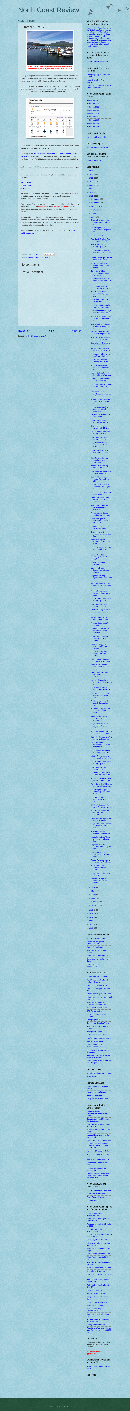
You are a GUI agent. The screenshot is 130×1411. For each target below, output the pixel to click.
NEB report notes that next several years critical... (101, 472)
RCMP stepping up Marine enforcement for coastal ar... (101, 612)
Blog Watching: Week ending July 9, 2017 (99, 768)
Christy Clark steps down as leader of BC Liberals (101, 259)
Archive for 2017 (93, 123)
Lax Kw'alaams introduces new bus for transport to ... (101, 326)
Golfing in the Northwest (96, 1325)
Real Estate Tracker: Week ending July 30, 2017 (101, 240)
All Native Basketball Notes (97, 1293)
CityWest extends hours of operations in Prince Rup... (101, 826)
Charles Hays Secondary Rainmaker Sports (96, 1214)
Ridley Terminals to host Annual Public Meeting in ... (101, 281)
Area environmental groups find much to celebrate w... (101, 318)
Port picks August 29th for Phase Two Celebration (100, 306)
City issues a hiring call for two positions (101, 300)
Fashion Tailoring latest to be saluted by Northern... (101, 861)
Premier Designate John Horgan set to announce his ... (101, 593)
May (93, 891)
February (95, 902)
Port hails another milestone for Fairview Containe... (101, 732)
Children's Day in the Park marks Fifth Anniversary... (101, 806)
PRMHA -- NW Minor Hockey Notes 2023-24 (97, 1230)
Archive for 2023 (93, 104)
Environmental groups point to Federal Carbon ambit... (101, 710)
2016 (91, 910)
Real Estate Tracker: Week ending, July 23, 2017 (101, 433)
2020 (91, 185)
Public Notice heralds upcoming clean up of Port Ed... (100, 265)
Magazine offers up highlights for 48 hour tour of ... (101, 578)
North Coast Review (48, 10)
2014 (91, 917)
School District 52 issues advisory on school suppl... (100, 557)
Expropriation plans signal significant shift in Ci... (100, 355)
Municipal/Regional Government (99, 1073)
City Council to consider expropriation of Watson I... (100, 452)
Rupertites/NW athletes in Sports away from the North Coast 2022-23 (99, 1330)
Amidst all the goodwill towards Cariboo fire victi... (99, 703)
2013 (91, 921)
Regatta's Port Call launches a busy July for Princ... (101, 847)
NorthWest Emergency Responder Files (95, 943)
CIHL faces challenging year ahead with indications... (99, 460)
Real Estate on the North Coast (98, 1159)
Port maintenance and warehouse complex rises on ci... (101, 394)
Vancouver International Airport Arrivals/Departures (98, 1056)
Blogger (76, 1406)
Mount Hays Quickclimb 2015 (98, 1240)
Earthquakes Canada (95, 1031)
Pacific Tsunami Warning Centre (99, 1038)
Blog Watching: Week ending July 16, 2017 (99, 605)
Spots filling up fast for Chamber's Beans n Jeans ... (99, 867)
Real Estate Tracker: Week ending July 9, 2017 (101, 763)
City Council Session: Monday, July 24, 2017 (100, 427)
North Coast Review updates (97, 62)
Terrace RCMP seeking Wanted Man (99, 467)
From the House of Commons (98, 1092)
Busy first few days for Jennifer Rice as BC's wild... (100, 479)
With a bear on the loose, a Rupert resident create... (101, 312)
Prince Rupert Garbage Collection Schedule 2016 (96, 1003)
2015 (91, 914)
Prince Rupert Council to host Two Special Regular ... (101, 252)
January (94, 905)
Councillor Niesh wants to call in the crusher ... (100, 344)
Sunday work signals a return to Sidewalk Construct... (99, 409)
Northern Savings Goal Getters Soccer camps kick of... (100, 881)
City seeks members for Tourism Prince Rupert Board (100, 854)
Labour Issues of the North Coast (99, 1140)
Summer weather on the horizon (38, 258)
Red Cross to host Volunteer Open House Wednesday (100, 745)
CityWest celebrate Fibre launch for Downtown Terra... (100, 726)
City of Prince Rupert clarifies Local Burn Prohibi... (99, 445)
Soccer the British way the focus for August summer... (100, 500)
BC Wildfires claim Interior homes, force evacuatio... (101, 774)
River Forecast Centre (95, 1041)
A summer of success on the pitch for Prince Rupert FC (100, 631)
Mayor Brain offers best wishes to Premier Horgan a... (99, 507)
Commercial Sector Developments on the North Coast (97, 1114)
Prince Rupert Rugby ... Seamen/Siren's (95, 1310)
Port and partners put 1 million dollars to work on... (100, 367)
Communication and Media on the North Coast (98, 1120)
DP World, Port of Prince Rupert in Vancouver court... (100, 695)
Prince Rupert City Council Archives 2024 (97, 965)
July (93, 217)
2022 (91, 178)
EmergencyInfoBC (93, 1020)
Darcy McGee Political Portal (97, 1099)
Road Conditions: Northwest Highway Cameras (97, 981)
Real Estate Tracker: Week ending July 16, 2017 (101, 600)
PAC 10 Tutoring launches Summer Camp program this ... (101, 585)
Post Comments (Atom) (37, 336)
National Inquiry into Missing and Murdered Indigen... (100, 646)
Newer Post (24, 330)
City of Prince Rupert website (97, 985)
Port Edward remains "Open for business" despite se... (101, 287)
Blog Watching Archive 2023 (97, 147)
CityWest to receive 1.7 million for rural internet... (101, 689)
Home (50, 330)
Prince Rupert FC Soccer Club (98, 1305)
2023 (91, 174)
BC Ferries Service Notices (97, 1008)
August (94, 213)
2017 (91, 196)
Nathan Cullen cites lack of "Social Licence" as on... (101, 374)
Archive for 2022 (93, 107)
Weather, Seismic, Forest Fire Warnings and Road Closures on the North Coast (99, 1175)
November (95, 203)
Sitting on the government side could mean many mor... (100, 401)
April (93, 895)
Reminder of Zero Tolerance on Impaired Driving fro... (101, 785)
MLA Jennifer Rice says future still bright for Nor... (101, 333)
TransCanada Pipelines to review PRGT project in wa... (100, 294)
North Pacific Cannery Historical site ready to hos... (100, 667)
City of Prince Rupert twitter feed (99, 994)
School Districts (92, 1076)
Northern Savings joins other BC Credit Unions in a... (101, 682)
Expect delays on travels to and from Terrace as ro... (101, 349)
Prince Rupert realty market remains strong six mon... (101, 751)
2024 (91, 171)
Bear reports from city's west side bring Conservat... (99, 674)
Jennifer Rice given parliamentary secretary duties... (100, 542)
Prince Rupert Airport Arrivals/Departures (94, 1046)
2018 (91, 192)
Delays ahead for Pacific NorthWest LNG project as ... (100, 486)
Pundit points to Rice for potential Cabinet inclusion (100, 812)
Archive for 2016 (93, 127)
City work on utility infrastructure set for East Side (101, 534)
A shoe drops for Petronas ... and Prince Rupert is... (101, 380)
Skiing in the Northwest (95, 1290)
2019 (91, 189)
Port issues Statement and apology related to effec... (101, 779)
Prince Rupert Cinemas (95, 1197)
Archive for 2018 (93, 120)
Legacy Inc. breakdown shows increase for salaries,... (99, 638)
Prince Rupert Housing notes (97, 956)
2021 (91, 182)
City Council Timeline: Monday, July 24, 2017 (100, 361)
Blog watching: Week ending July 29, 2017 (99, 246)
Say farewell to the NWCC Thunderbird (101, 416)
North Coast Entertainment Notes (99, 1190)
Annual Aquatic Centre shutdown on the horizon (101, 514)
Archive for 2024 (93, 100)
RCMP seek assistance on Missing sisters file (101, 819)
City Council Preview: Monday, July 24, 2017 (100, 421)
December (95, 199)
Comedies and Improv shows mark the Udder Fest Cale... (100, 273)
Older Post (76, 330)
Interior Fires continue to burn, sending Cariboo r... (101, 757)
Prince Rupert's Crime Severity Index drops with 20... (101, 230)
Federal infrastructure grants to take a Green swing (100, 799)
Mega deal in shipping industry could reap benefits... (99, 718)
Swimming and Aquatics (96, 1271)
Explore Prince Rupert (95, 947)
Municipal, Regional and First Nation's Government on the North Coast (97, 1145)
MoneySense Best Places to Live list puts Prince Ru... (100, 839)
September (95, 210)
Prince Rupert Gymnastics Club (98, 1254)
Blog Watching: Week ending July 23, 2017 (99, 438)
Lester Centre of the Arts (96, 1194)
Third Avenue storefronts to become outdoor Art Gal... (101, 832)
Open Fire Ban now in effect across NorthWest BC (101, 738)
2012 (91, 924)
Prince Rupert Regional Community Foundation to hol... (100, 792)
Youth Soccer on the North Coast (99, 1268)
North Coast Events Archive (97, 137)
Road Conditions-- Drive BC (97, 977)
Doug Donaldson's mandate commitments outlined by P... (101, 386)
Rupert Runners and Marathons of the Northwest (98, 1320)
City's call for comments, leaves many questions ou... (100, 222)
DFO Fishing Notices (94, 1011)
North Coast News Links (96, 938)
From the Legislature (94, 1095)
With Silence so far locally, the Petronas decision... (101, 338)
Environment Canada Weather (98, 1023)
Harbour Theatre (93, 1200)
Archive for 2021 (93, 110)
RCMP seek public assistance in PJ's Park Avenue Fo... (100, 521)
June (93, 887)
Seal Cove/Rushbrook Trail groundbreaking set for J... (101, 549)
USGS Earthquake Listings (97, 1035)
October (94, 206)
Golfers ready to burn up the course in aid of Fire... (101, 660)
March (93, 898)
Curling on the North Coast (97, 1302)
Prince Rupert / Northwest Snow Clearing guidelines (99, 86)
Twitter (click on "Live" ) (95, 160)
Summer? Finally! (97, 235)
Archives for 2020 (93, 113)
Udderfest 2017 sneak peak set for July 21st (101, 493)
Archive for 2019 (93, 117)
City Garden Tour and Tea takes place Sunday (100, 527)
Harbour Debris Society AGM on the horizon (99, 618)
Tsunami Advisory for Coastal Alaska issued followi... (100, 570)
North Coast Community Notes (98, 1151)
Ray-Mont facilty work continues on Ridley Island (99, 653)
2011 (91, 928)
